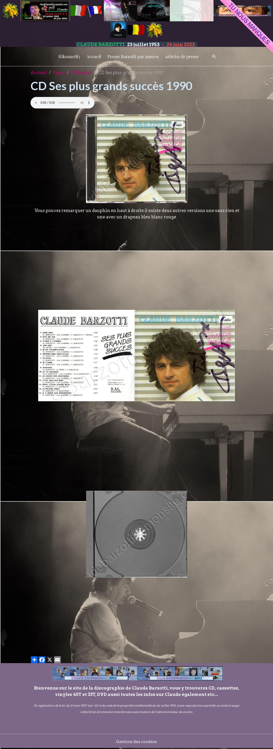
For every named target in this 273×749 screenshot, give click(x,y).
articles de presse (182, 56)
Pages (59, 72)
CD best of (81, 72)
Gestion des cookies (137, 741)
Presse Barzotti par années (133, 56)
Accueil (94, 56)
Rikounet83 (69, 56)
